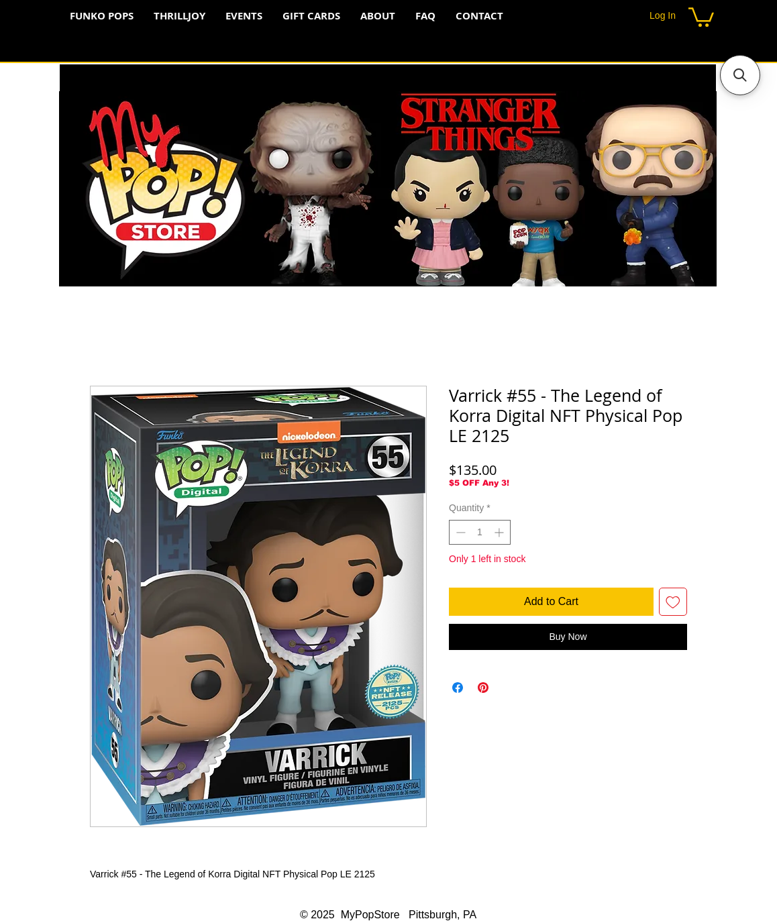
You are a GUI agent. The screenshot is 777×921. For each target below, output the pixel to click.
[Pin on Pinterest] (483, 688)
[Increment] (500, 532)
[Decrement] (459, 532)
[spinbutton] (480, 532)
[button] (701, 16)
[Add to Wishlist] (673, 602)
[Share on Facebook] (458, 688)
